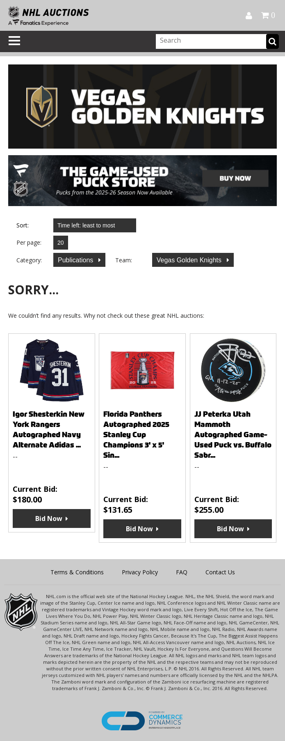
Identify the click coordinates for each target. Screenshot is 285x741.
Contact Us (220, 572)
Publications (76, 260)
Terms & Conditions (77, 572)
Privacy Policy (140, 572)
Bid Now (48, 518)
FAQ (181, 572)
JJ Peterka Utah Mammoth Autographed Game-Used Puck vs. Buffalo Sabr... (232, 434)
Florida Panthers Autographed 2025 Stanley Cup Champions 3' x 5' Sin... (136, 434)
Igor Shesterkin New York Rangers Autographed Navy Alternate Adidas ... (48, 429)
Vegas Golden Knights (190, 260)
